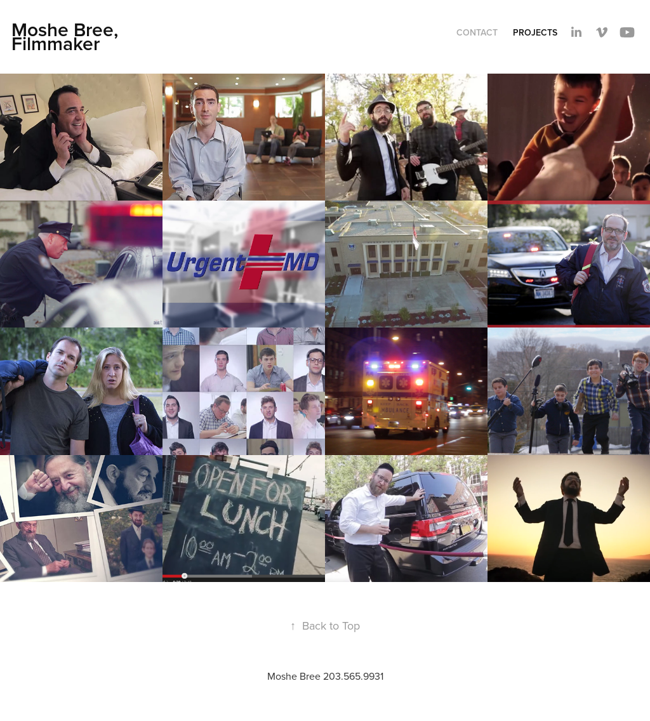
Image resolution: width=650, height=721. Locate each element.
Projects (535, 32)
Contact (477, 32)
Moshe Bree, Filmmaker (67, 36)
